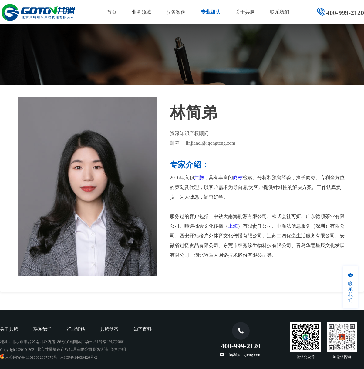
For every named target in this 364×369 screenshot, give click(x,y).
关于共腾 (245, 12)
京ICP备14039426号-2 (78, 357)
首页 (111, 12)
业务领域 (141, 12)
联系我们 (279, 12)
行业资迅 (76, 329)
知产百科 (142, 329)
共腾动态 (109, 329)
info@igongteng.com (243, 355)
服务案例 (176, 12)
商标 (238, 177)
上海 (233, 226)
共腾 (199, 177)
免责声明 (118, 349)
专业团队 (210, 12)
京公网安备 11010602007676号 (28, 357)
